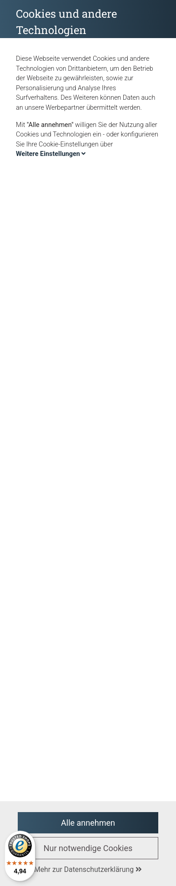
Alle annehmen (88, 823)
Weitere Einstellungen (50, 154)
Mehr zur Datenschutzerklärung (88, 869)
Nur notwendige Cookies (88, 848)
